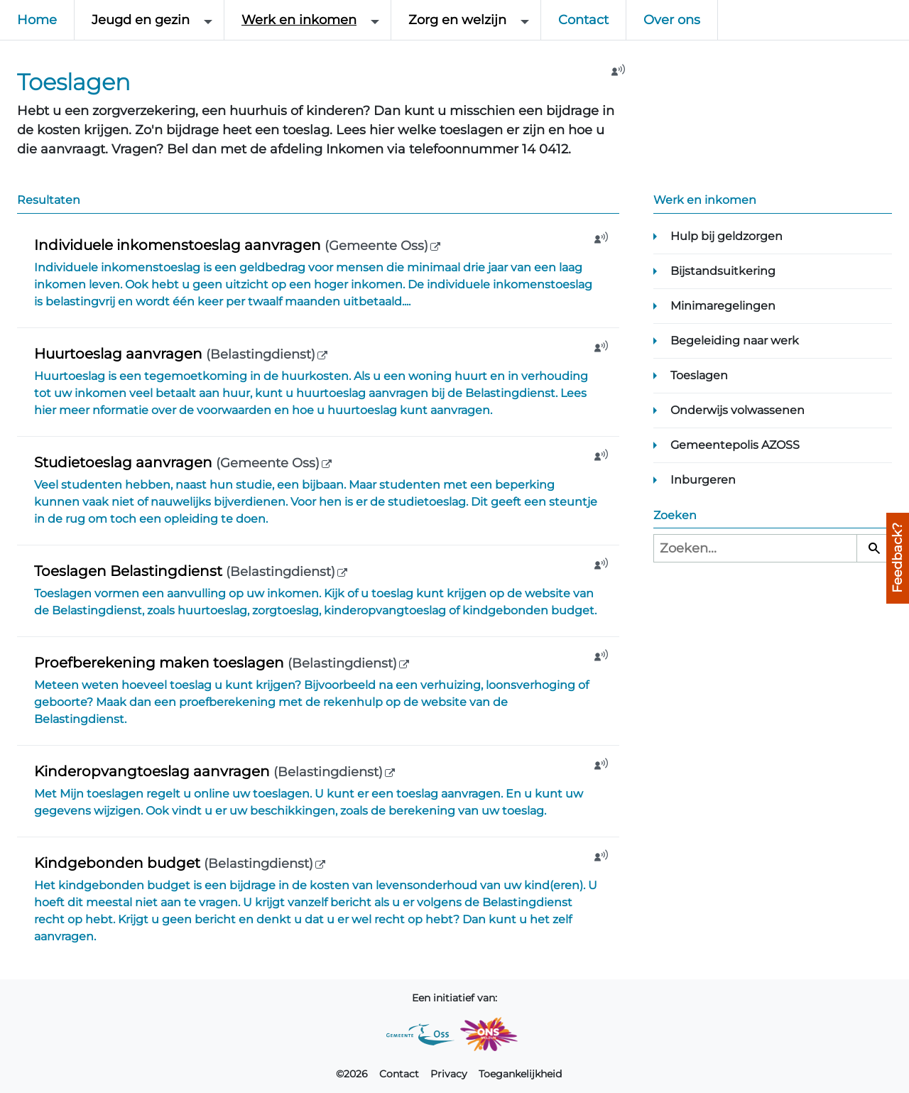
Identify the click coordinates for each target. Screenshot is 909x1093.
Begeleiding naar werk (734, 340)
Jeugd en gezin (141, 20)
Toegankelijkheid (520, 1073)
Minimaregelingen (722, 305)
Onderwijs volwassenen (737, 410)
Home (37, 20)
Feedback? (897, 558)
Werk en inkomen (298, 20)
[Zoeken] (874, 548)
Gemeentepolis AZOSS (735, 445)
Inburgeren (703, 479)
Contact (583, 20)
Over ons (671, 20)
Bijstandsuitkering (722, 271)
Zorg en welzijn (457, 20)
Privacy (448, 1073)
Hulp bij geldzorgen (726, 236)
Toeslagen (699, 375)
